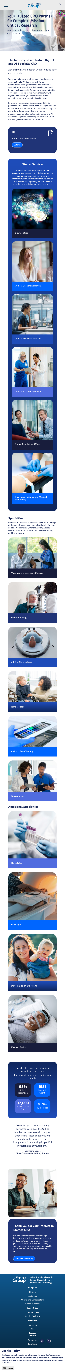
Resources (32, 1321)
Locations (32, 1344)
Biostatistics (21, 233)
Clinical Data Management (28, 286)
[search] (60, 8)
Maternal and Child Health (24, 986)
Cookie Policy (6, 1363)
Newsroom (32, 1325)
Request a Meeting (24, 1258)
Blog (32, 1329)
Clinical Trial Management (28, 391)
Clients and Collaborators (32, 1300)
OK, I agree (8, 1368)
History (32, 1292)
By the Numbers (32, 1304)
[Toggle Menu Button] (6, 5)
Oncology (16, 924)
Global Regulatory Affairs (27, 444)
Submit (17, 145)
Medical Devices (19, 1047)
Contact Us (32, 1340)
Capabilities (32, 1308)
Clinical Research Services (28, 339)
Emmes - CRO (32, 1312)
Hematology (17, 863)
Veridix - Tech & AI (32, 1316)
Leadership (32, 1296)
